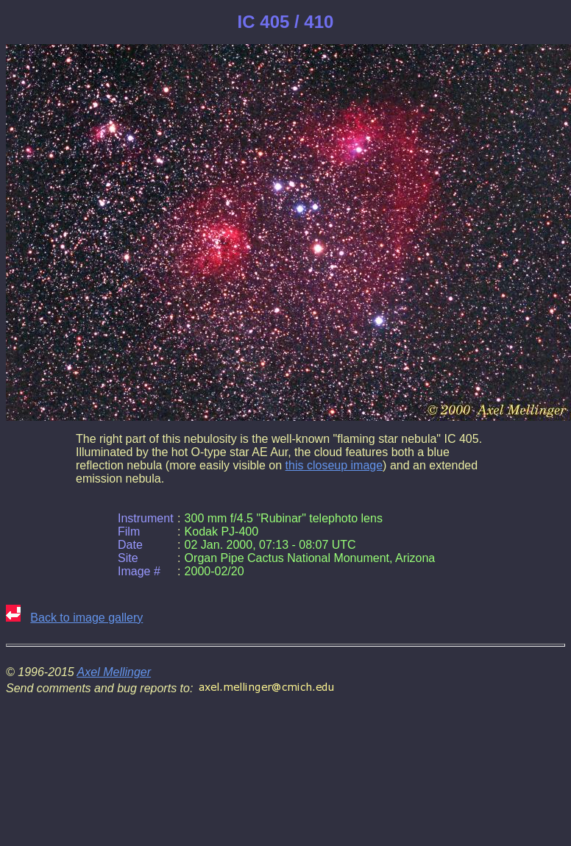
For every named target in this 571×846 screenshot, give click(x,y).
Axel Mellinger (114, 672)
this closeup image (334, 465)
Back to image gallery (86, 617)
